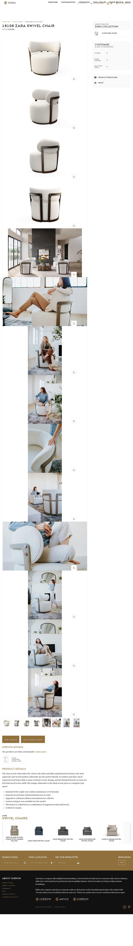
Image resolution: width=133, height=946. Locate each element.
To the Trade (115, 10)
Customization (68, 10)
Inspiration (84, 10)
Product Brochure (107, 77)
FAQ (121, 894)
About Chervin (8, 917)
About (128, 10)
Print (101, 83)
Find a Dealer (99, 10)
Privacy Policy (8, 926)
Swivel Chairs (17, 22)
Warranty (6, 920)
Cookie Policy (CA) (10, 929)
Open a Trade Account (33, 771)
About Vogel (7, 914)
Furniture (53, 10)
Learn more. (41, 783)
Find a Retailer (11, 771)
